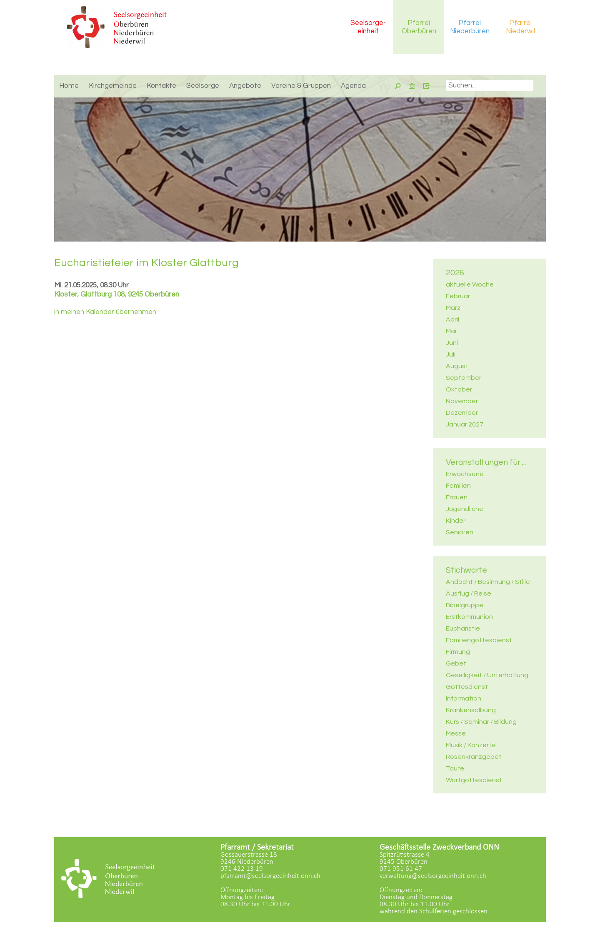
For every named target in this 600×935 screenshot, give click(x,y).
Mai (451, 331)
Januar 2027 (464, 424)
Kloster (116, 294)
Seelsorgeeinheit (368, 27)
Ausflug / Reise (468, 593)
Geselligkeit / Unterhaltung (487, 675)
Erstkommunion (469, 616)
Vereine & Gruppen (301, 86)
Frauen (457, 497)
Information (463, 698)
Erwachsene (465, 474)
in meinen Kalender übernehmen (105, 312)
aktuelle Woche (470, 284)
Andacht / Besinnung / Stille (488, 581)
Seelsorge (202, 86)
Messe (456, 733)
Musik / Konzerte (471, 745)
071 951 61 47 (401, 869)
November (462, 401)
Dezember (462, 412)
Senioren (459, 532)
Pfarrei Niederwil (520, 27)
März (453, 307)
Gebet (456, 663)
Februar (458, 296)
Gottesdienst (467, 686)
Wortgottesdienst (474, 780)
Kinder (455, 520)
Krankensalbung (471, 710)
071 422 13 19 (241, 869)
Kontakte (161, 86)
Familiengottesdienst (479, 640)
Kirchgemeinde (113, 86)
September (463, 377)
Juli (450, 354)
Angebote (245, 86)
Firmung (458, 651)
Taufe (455, 768)
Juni (452, 342)
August (457, 366)
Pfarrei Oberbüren (419, 27)
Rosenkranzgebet (474, 756)
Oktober (459, 389)
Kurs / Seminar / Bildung (481, 721)
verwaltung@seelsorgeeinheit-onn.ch (433, 876)
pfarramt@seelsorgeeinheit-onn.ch (270, 876)
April (452, 319)
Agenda (353, 86)
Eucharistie (463, 628)
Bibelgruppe (464, 605)
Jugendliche (464, 509)
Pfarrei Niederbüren (470, 27)
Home (69, 86)
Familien (458, 485)
